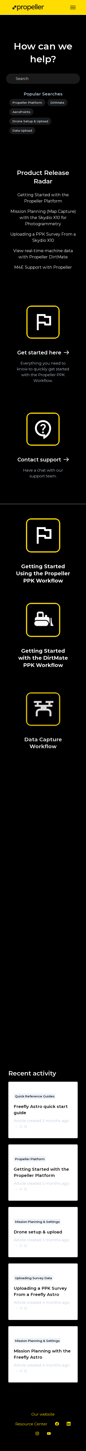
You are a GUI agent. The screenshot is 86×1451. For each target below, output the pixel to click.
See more (43, 1389)
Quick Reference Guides (34, 1096)
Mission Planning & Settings (37, 1221)
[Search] (43, 79)
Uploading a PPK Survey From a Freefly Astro (40, 1291)
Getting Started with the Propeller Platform (43, 198)
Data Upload (22, 130)
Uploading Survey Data (33, 1278)
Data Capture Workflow (43, 771)
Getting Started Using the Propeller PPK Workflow (43, 576)
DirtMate (57, 103)
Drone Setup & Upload (30, 121)
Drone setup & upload (38, 1231)
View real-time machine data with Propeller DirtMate (43, 253)
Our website (43, 1414)
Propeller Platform (27, 103)
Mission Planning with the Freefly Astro (42, 1354)
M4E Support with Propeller (43, 267)
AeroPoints (21, 112)
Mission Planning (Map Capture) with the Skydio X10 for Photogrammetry (43, 217)
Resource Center (31, 1424)
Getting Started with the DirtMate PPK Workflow (43, 666)
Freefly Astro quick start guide (41, 1109)
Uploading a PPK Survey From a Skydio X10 (43, 237)
